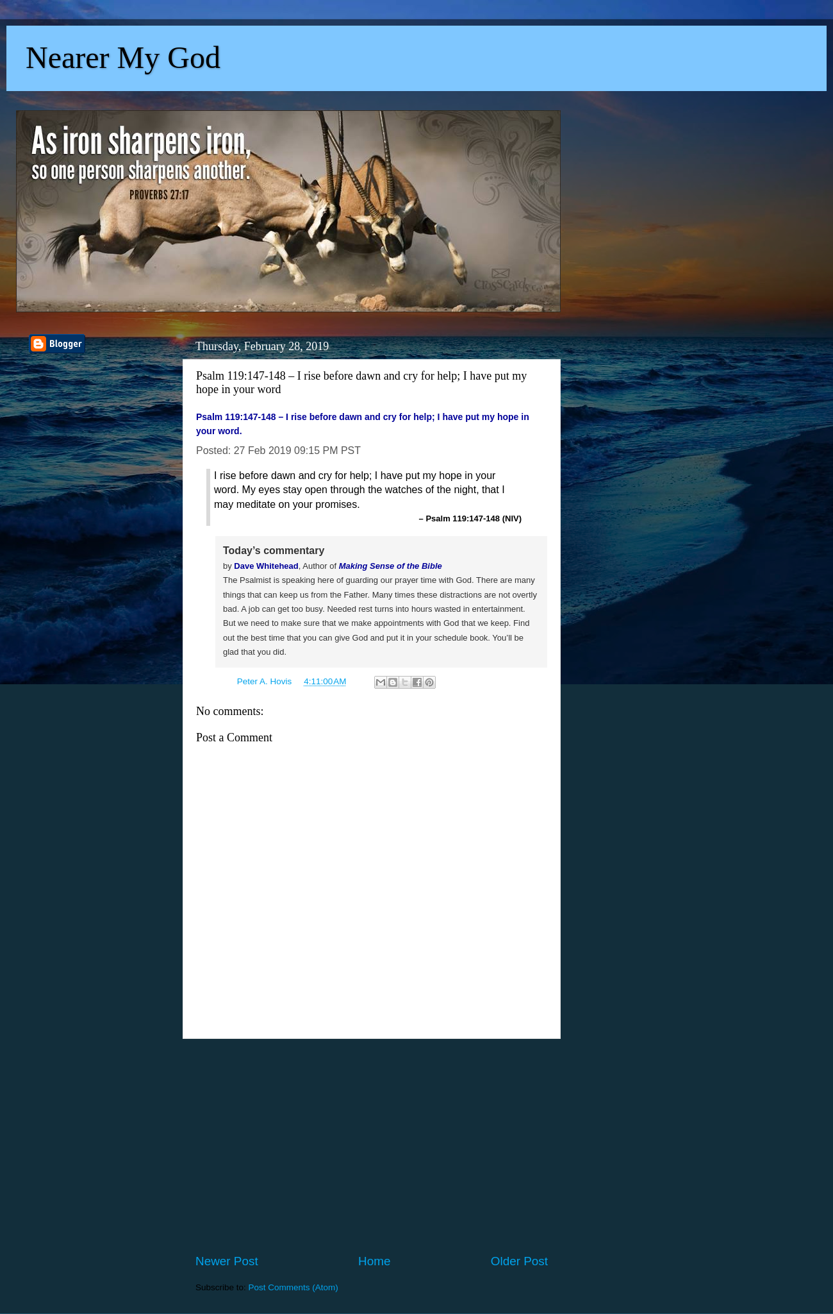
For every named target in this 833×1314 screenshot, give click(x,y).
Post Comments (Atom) (293, 1287)
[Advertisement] (371, 1146)
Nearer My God (123, 57)
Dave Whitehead (266, 566)
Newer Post (226, 1261)
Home (374, 1261)
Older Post (519, 1261)
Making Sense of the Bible (390, 566)
